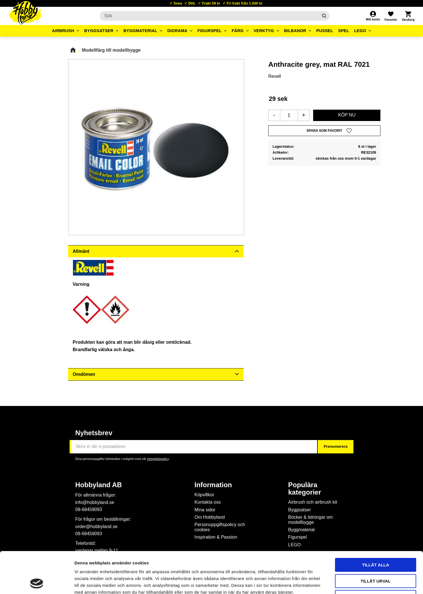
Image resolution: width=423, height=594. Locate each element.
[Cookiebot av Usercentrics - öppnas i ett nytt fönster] (37, 583)
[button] (390, 16)
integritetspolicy (158, 458)
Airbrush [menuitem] (63, 30)
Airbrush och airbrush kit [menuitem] (312, 502)
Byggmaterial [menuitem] (140, 30)
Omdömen (84, 374)
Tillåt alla (375, 526)
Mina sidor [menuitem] (204, 509)
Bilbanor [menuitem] (295, 30)
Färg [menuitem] (238, 30)
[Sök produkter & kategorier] (209, 16)
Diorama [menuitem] (177, 30)
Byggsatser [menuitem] (99, 30)
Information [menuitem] (213, 485)
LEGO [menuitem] (360, 30)
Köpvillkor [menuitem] (204, 494)
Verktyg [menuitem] (264, 30)
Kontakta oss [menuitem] (207, 502)
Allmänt (81, 251)
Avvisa (376, 558)
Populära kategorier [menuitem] (304, 488)
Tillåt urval (376, 542)
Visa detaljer (308, 582)
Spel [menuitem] (343, 30)
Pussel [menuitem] (324, 30)
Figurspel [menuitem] (210, 30)
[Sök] (324, 16)
